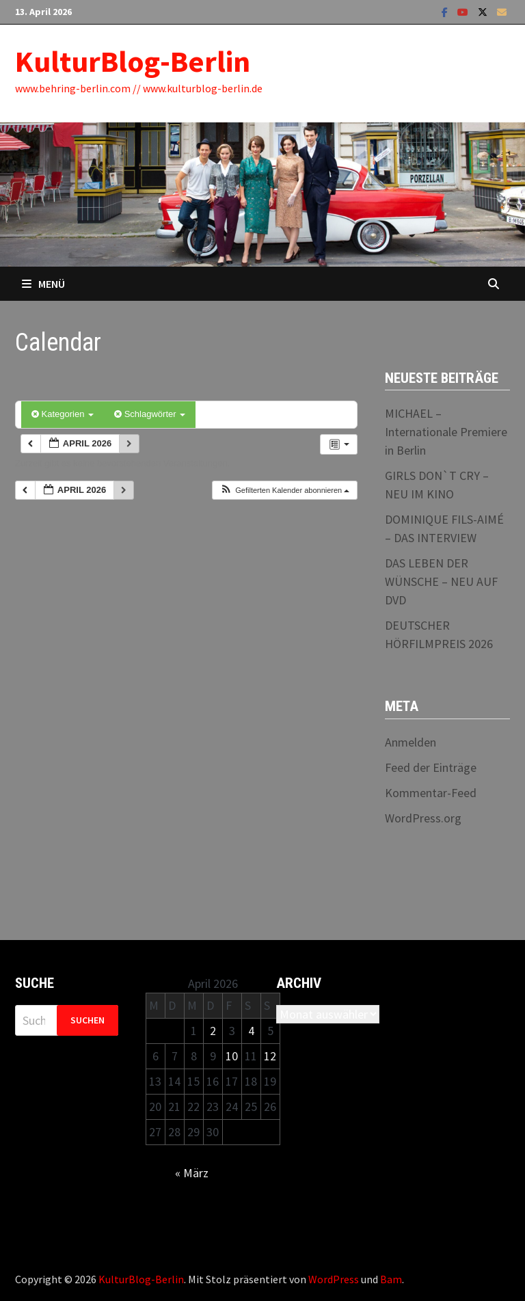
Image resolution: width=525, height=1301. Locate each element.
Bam (391, 1279)
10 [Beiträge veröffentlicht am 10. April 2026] (232, 1056)
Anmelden (410, 742)
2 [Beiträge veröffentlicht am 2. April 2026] (213, 1030)
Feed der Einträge (430, 767)
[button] (284, 490)
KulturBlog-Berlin (132, 61)
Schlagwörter (149, 414)
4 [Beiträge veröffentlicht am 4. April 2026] (251, 1030)
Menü (43, 284)
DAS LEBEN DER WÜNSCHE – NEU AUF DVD (441, 581)
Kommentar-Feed (430, 793)
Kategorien (62, 414)
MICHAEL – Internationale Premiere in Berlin (446, 431)
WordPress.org (423, 818)
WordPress (333, 1279)
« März (191, 1173)
